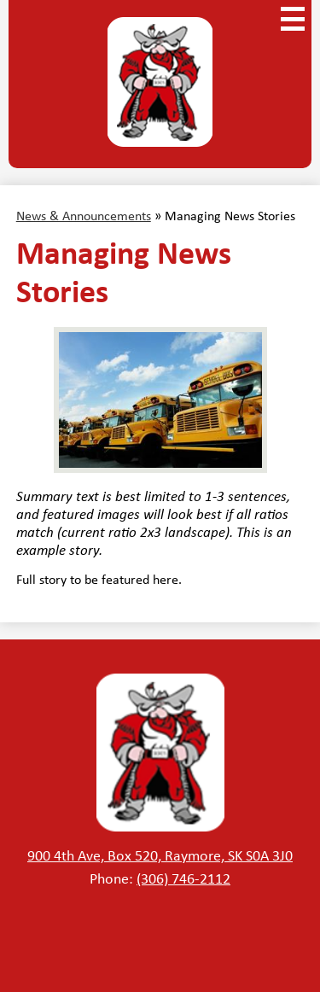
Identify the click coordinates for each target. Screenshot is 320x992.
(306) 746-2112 (183, 878)
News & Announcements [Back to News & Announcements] (83, 216)
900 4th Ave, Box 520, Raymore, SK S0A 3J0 (160, 855)
